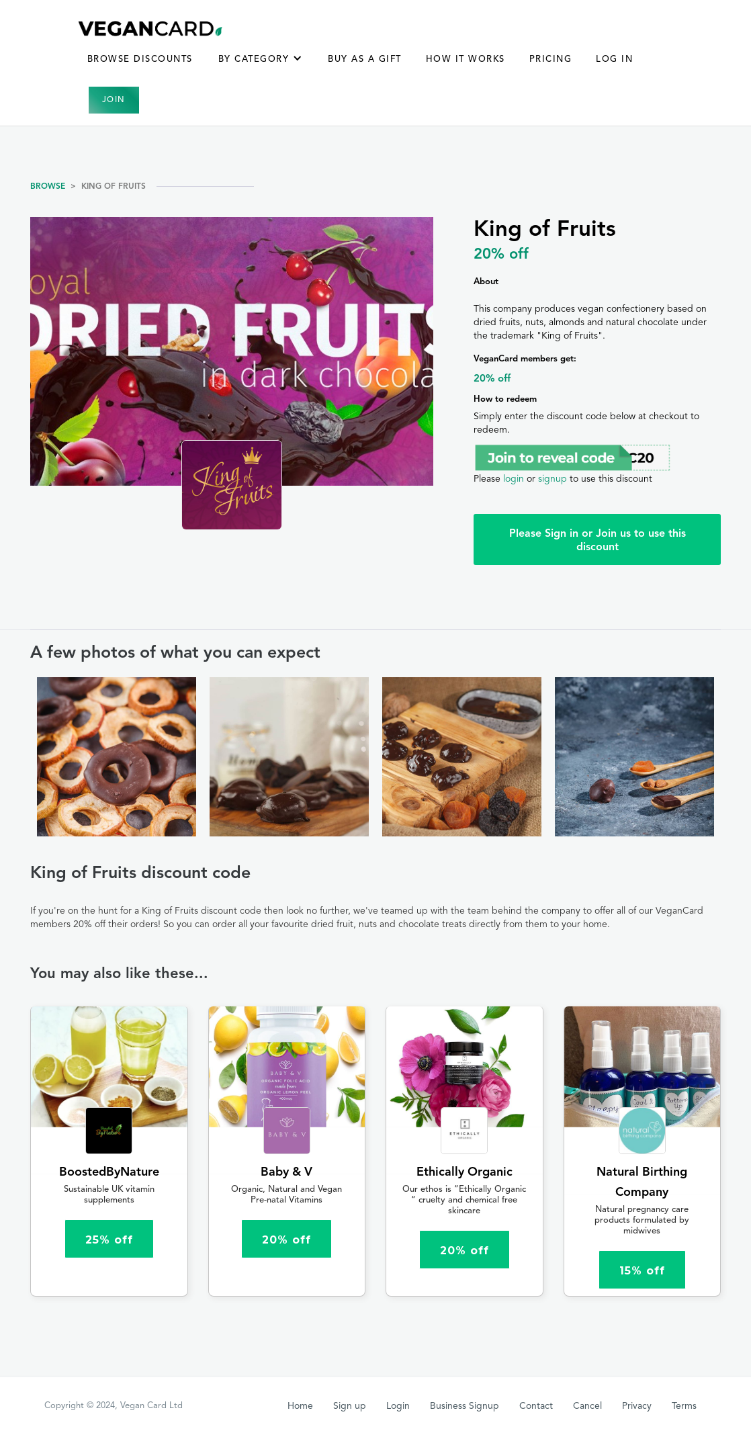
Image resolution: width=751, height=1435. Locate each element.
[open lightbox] (116, 757)
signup (552, 479)
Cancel (587, 1406)
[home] (150, 28)
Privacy (637, 1406)
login (513, 479)
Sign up (349, 1406)
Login (398, 1406)
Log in (614, 59)
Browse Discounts (140, 59)
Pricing (550, 59)
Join (114, 100)
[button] (260, 66)
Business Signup (464, 1406)
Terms (684, 1406)
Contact (536, 1406)
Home (300, 1406)
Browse (47, 187)
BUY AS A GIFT (365, 59)
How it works (465, 59)
